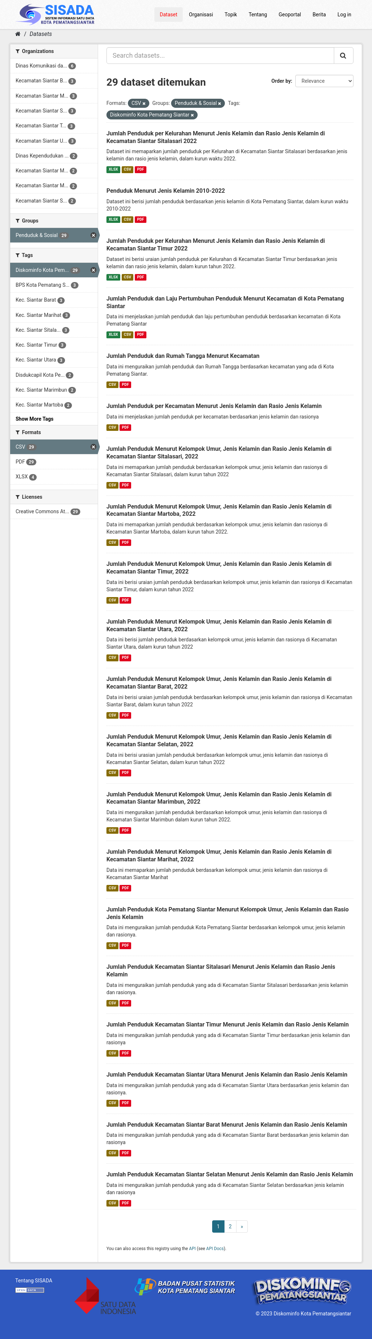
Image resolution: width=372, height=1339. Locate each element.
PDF (140, 169)
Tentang (257, 14)
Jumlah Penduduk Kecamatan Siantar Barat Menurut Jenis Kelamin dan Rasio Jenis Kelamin (226, 1124)
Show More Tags (34, 419)
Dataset (168, 14)
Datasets (41, 33)
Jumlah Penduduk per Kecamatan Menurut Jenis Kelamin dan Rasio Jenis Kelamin (214, 406)
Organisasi (201, 14)
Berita (319, 14)
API (192, 1248)
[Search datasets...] (220, 55)
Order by (281, 81)
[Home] (18, 33)
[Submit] (343, 55)
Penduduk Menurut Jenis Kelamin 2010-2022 (165, 190)
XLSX (113, 169)
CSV (127, 169)
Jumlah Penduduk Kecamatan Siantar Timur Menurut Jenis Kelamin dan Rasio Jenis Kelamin (227, 1024)
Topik (231, 14)
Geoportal (290, 14)
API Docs (215, 1248)
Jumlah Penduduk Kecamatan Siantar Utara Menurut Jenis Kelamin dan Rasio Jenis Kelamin (226, 1074)
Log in (344, 14)
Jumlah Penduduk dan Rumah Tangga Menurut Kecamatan (182, 355)
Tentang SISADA (33, 1280)
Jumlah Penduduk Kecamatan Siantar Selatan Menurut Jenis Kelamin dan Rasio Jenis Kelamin (229, 1174)
